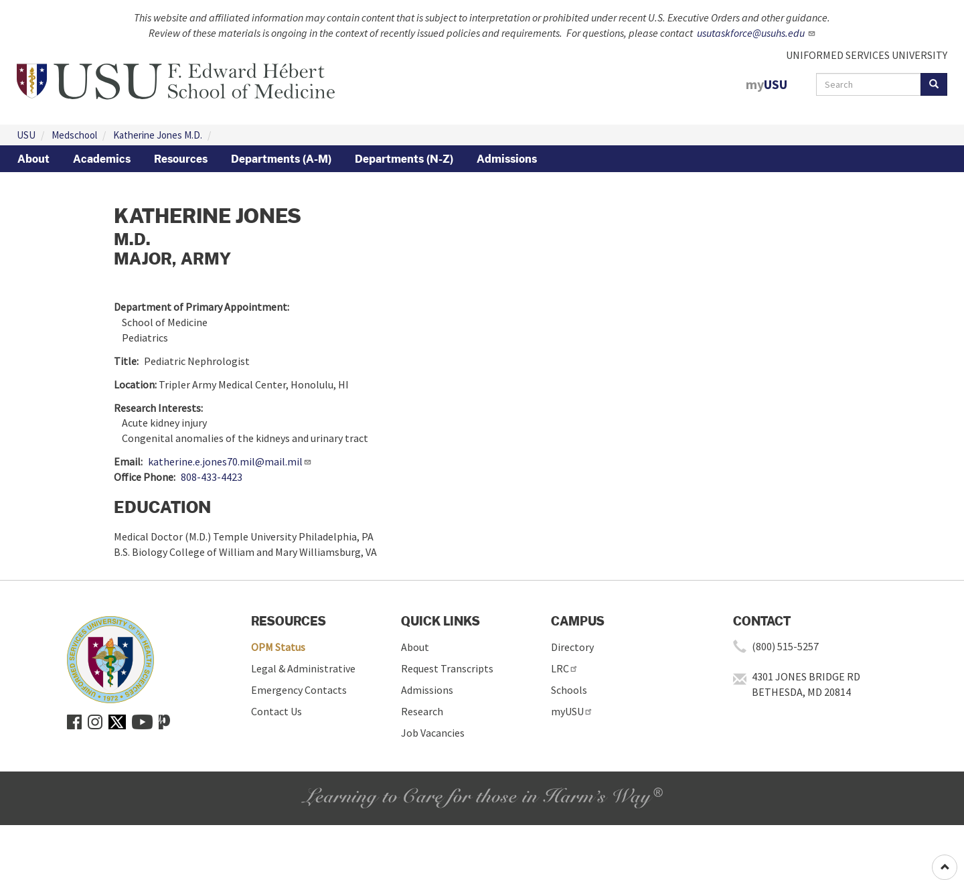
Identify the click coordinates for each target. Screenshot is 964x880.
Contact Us (276, 711)
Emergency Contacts (299, 689)
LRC (564, 668)
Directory (572, 647)
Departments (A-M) (281, 159)
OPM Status (278, 647)
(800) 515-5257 (785, 646)
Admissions (507, 159)
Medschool (74, 135)
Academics (102, 159)
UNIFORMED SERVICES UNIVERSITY (866, 55)
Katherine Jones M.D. (157, 135)
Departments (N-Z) (404, 159)
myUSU (572, 711)
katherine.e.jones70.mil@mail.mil (230, 461)
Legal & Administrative (303, 668)
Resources (181, 159)
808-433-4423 (211, 477)
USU (26, 135)
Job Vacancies (433, 732)
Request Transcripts (447, 668)
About (33, 159)
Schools (569, 689)
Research (422, 711)
